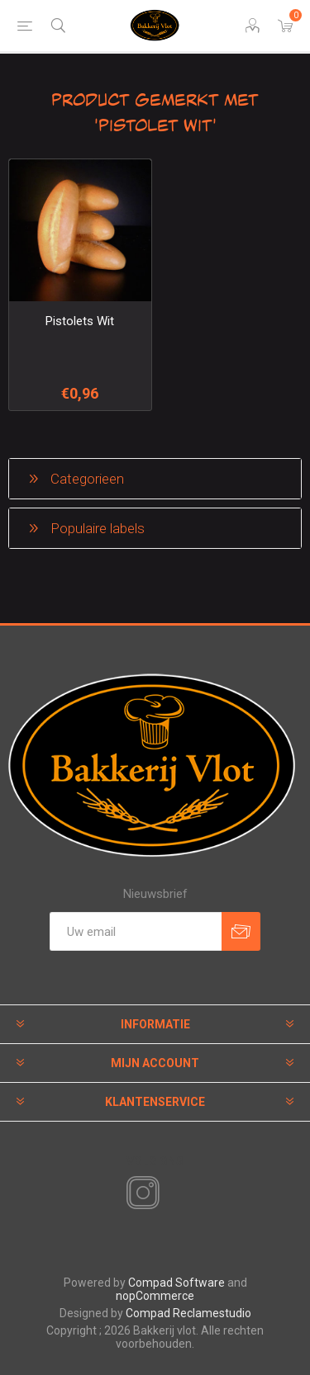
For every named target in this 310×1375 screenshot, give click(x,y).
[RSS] (171, 1194)
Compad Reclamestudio (188, 1313)
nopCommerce (155, 1295)
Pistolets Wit (79, 321)
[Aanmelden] (136, 931)
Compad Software (176, 1282)
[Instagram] (139, 1193)
